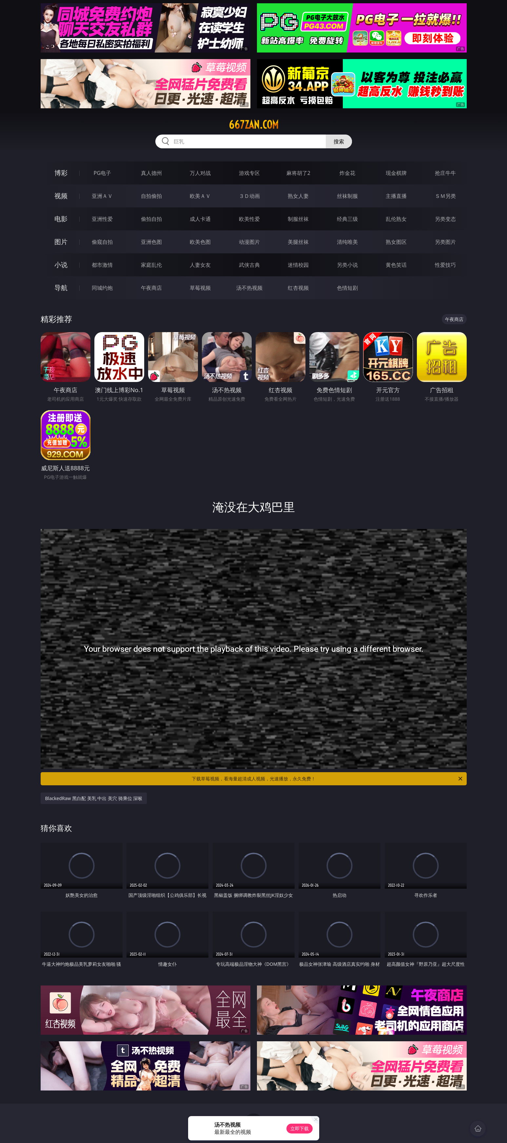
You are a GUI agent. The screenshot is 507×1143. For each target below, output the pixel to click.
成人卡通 (200, 218)
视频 (61, 195)
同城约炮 (102, 287)
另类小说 (347, 264)
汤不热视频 (249, 287)
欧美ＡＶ (200, 196)
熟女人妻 (298, 196)
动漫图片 (249, 241)
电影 (61, 218)
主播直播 (396, 196)
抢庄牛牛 (445, 173)
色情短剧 (347, 287)
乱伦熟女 (396, 218)
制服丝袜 (298, 218)
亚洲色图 (151, 241)
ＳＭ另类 (445, 196)
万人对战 (200, 173)
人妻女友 (200, 264)
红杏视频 (298, 287)
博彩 (61, 172)
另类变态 (445, 218)
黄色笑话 (396, 264)
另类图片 (445, 241)
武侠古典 (249, 264)
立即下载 (299, 1128)
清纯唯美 (347, 241)
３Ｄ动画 (249, 196)
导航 (61, 287)
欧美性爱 (249, 218)
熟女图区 (396, 241)
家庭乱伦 (151, 264)
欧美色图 (200, 241)
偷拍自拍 (151, 218)
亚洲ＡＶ (102, 196)
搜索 (339, 141)
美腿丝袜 (298, 241)
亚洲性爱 (102, 218)
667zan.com (254, 124)
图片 (61, 241)
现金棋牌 (396, 173)
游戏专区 (249, 173)
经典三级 (347, 218)
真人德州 (151, 173)
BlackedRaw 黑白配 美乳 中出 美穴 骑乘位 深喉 (94, 798)
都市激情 (102, 264)
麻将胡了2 (298, 173)
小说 (61, 264)
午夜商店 (151, 287)
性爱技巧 (445, 264)
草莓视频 (200, 287)
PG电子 (102, 173)
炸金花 (347, 173)
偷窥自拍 (102, 241)
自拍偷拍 (151, 196)
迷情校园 (298, 264)
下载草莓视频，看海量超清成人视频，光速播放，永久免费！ (327, 779)
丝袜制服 (347, 196)
